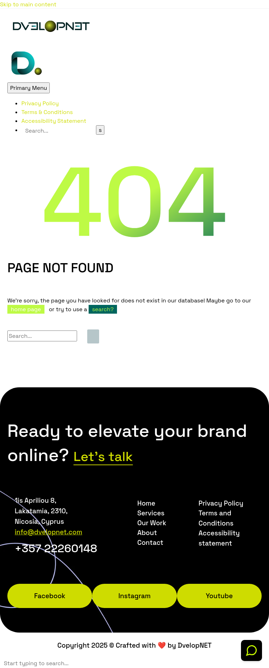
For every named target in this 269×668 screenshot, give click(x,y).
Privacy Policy (40, 103)
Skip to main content (28, 4)
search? (103, 309)
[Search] (58, 130)
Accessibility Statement (53, 121)
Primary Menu (28, 88)
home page (26, 309)
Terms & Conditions (47, 112)
